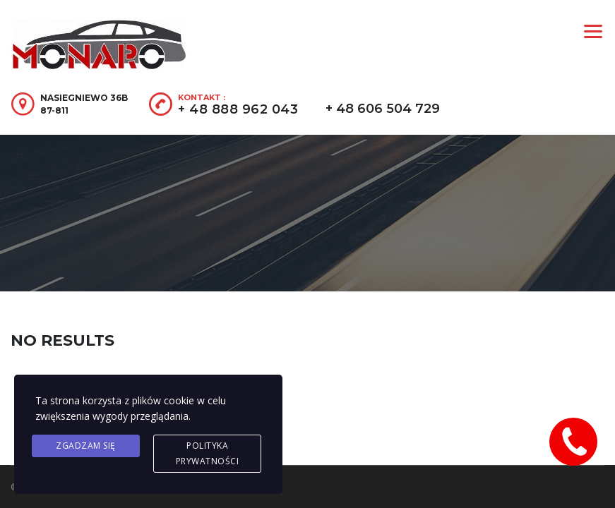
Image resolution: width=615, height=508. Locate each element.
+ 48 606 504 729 (383, 108)
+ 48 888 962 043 (238, 109)
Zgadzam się (86, 446)
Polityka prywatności (207, 453)
